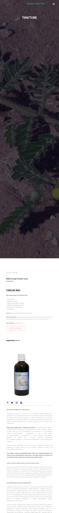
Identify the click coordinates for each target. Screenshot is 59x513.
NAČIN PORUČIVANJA (15, 328)
